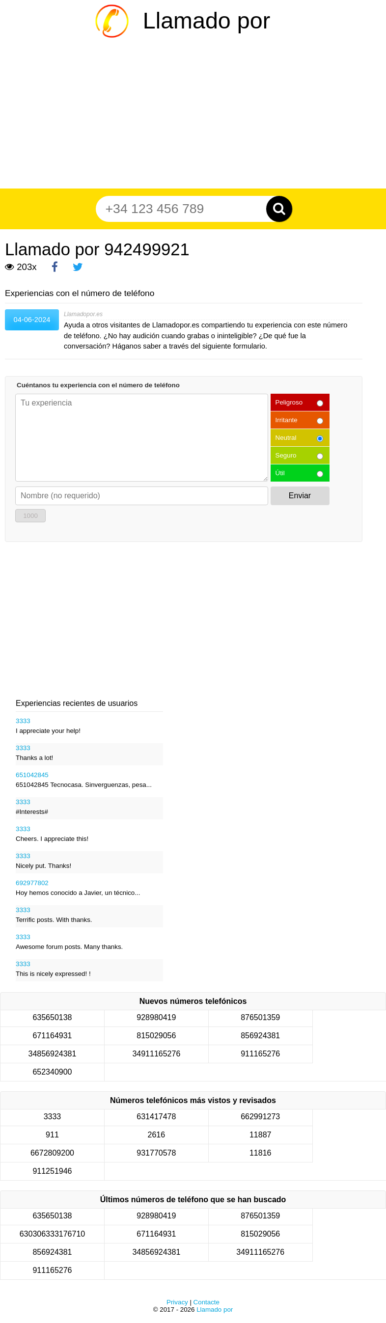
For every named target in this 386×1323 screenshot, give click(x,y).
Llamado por (206, 20)
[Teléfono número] (188, 209)
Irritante (287, 420)
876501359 (260, 1017)
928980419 (156, 1017)
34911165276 (156, 1054)
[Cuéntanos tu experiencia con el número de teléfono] (141, 438)
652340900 (52, 1072)
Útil (280, 473)
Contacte (206, 1302)
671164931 (52, 1035)
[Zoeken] (279, 209)
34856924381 (52, 1054)
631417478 (156, 1116)
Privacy (177, 1302)
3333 (23, 721)
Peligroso (289, 402)
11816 (260, 1153)
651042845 (32, 775)
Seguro (286, 455)
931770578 (156, 1153)
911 (52, 1135)
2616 (156, 1135)
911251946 (52, 1171)
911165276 (260, 1054)
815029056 (156, 1035)
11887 (260, 1135)
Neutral (286, 437)
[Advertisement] (193, 115)
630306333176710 (52, 1234)
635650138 (52, 1017)
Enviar (300, 495)
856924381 (260, 1035)
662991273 (260, 1116)
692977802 (32, 883)
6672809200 (52, 1153)
